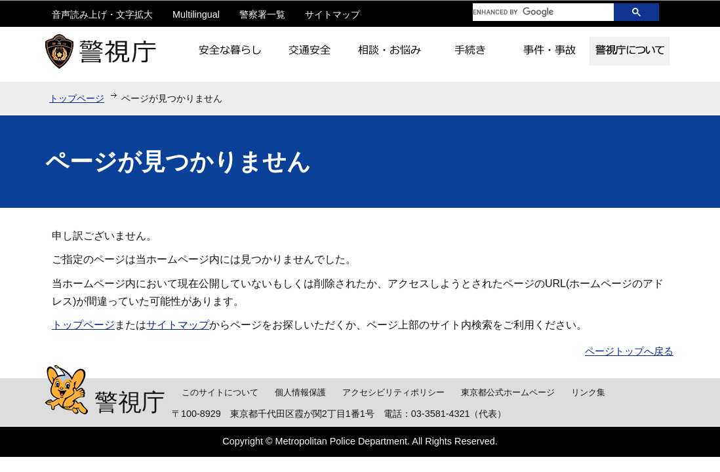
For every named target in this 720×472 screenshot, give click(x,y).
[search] (534, 12)
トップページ (76, 98)
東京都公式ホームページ (508, 392)
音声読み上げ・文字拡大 (102, 14)
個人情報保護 (300, 392)
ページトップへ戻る (629, 351)
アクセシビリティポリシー (393, 392)
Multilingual (196, 14)
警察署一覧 (262, 14)
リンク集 (588, 392)
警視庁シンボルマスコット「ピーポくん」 (66, 389)
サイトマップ (332, 14)
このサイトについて (220, 392)
